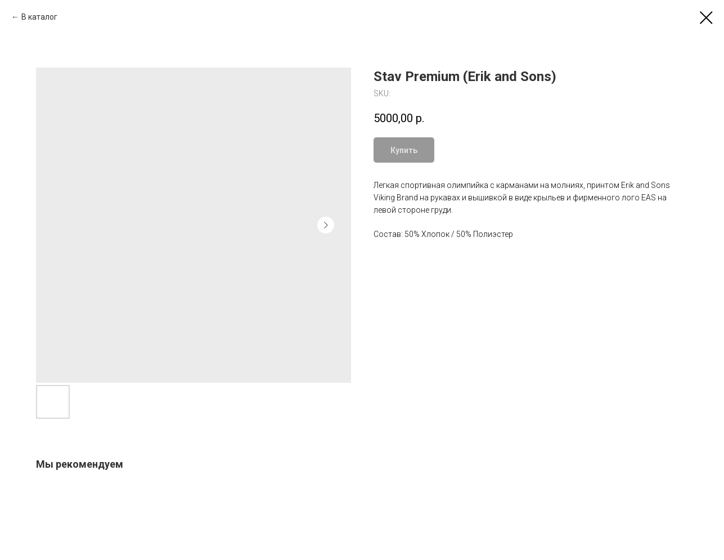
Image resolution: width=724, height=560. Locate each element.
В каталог (39, 16)
